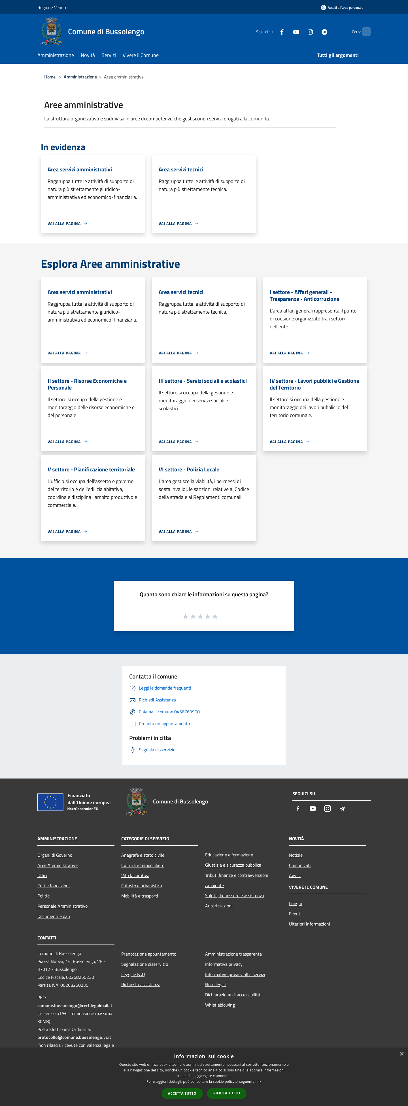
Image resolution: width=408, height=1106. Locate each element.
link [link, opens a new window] (259, 1081)
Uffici (42, 875)
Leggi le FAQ (133, 974)
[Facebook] (271, 31)
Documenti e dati (53, 916)
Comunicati (300, 865)
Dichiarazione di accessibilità (232, 994)
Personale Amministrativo (62, 906)
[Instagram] (299, 31)
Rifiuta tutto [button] (226, 1093)
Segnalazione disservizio (144, 964)
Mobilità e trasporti (139, 895)
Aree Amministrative (57, 865)
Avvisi (295, 875)
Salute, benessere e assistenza (234, 895)
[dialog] (204, 1077)
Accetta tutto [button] (182, 1093)
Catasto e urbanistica (141, 885)
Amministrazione (80, 76)
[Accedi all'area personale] (342, 7)
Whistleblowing (220, 1004)
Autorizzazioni (219, 905)
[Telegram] (313, 31)
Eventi (295, 913)
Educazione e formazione (229, 854)
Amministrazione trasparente (233, 953)
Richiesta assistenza (140, 984)
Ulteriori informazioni (309, 923)
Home (50, 76)
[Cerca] (364, 31)
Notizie (296, 855)
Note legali (215, 984)
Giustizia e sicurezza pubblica (233, 865)
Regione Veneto (52, 7)
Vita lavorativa (135, 875)
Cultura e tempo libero (142, 865)
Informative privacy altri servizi (235, 974)
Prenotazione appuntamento (148, 953)
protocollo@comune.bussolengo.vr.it (74, 1037)
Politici (43, 895)
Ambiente (214, 885)
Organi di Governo (54, 855)
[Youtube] (285, 31)
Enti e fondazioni (53, 885)
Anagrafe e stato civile (142, 855)
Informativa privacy (224, 964)
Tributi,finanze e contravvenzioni (236, 875)
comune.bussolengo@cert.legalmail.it (74, 1005)
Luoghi (295, 903)
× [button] (402, 1054)
